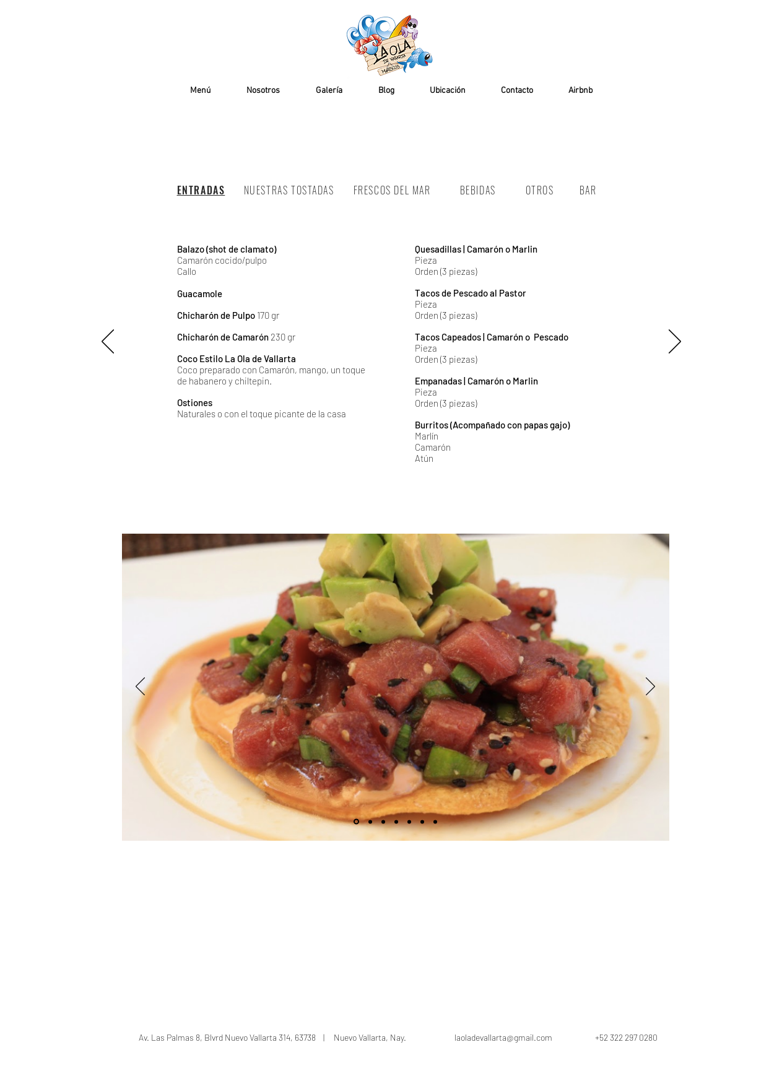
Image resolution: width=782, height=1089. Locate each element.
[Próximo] (675, 342)
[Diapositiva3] (383, 821)
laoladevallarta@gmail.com (503, 1037)
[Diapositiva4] (396, 821)
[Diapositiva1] (356, 822)
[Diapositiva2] (370, 821)
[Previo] (108, 342)
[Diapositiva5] (409, 821)
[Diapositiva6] (422, 821)
